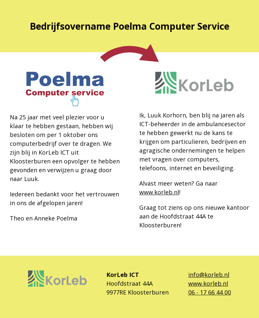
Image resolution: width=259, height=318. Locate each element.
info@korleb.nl (208, 275)
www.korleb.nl (159, 192)
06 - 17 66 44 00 (209, 292)
